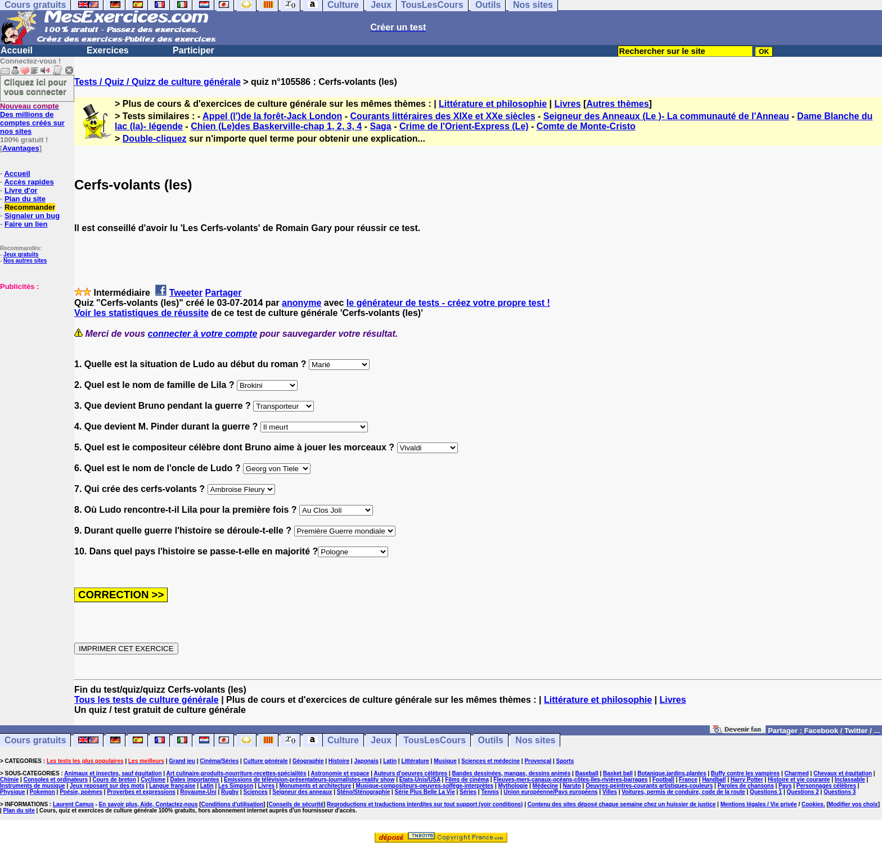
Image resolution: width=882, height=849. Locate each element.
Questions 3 (840, 792)
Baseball (586, 773)
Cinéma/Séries (219, 761)
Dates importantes (194, 779)
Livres (567, 104)
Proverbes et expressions (141, 792)
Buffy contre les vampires (745, 773)
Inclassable (850, 779)
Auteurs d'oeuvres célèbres (410, 773)
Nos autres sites (25, 261)
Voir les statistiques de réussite (141, 313)
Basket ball (618, 773)
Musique (445, 761)
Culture (343, 740)
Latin (390, 761)
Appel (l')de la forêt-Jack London (272, 116)
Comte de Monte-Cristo (586, 126)
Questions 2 (803, 792)
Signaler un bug (32, 215)
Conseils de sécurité (296, 804)
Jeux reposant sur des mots (107, 786)
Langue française (172, 786)
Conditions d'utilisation (232, 804)
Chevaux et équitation (842, 773)
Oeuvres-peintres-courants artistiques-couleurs (649, 786)
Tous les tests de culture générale (146, 700)
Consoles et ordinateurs (56, 779)
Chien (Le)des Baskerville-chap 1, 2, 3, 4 (276, 126)
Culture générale (266, 761)
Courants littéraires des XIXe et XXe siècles (443, 116)
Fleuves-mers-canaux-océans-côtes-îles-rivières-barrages (570, 779)
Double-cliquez (155, 138)
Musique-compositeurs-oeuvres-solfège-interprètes (425, 786)
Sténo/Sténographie (363, 792)
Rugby (229, 792)
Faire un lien (26, 224)
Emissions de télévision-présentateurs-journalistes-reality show (309, 779)
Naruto (572, 786)
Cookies (813, 804)
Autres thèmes (617, 104)
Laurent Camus (73, 804)
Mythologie (513, 786)
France (688, 779)
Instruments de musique (32, 786)
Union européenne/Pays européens (550, 792)
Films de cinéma (467, 779)
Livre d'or (21, 190)
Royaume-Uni (198, 792)
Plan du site (25, 199)
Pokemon (42, 792)
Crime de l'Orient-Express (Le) (464, 126)
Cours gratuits (35, 740)
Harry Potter (747, 779)
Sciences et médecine (490, 761)
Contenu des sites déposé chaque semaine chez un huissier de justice (622, 804)
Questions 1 (766, 792)
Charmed (796, 773)
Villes (609, 792)
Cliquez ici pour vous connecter (35, 86)
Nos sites (535, 740)
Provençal (537, 761)
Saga (380, 126)
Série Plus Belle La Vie (425, 792)
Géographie (308, 761)
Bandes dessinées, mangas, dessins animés (511, 773)
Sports (565, 761)
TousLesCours (434, 740)
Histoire (338, 761)
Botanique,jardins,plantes (671, 773)
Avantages (20, 148)
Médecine (546, 786)
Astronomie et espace (339, 773)
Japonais (366, 761)
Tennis (489, 792)
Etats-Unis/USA (419, 779)
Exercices (108, 50)
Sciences (256, 792)
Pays (784, 786)
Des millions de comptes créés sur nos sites (32, 119)
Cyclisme (153, 779)
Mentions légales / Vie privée (759, 804)
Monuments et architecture (315, 786)
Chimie (9, 779)
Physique (12, 792)
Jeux (381, 740)
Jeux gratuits (20, 254)
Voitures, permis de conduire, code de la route (683, 792)
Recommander (29, 207)
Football (663, 779)
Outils (490, 740)
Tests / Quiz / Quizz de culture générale (157, 82)
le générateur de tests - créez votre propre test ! (448, 303)
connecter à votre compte (203, 333)
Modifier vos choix (853, 804)
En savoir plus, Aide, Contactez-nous (148, 804)
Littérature (415, 761)
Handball (714, 779)
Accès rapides (28, 182)
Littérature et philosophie (493, 104)
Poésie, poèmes (81, 792)
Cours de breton (114, 779)
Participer (193, 50)
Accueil (17, 50)
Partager (223, 292)
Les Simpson (235, 786)
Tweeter (185, 292)
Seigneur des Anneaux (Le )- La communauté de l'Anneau (666, 116)
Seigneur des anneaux (302, 792)
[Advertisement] (34, 347)
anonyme (301, 303)
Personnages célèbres (826, 786)
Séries (468, 792)
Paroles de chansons (746, 786)
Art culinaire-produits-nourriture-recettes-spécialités (236, 773)
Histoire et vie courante (799, 779)
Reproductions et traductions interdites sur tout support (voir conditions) (425, 804)
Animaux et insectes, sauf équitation (112, 773)
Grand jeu (182, 761)
